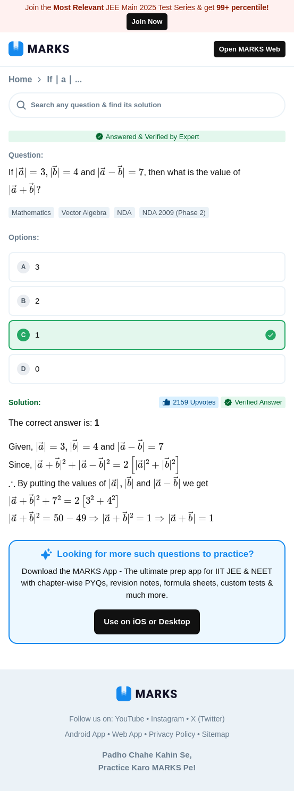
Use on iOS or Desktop (147, 621)
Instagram (167, 719)
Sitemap (215, 734)
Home (20, 79)
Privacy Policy (172, 734)
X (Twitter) (208, 719)
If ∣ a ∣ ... (121, 79)
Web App (127, 734)
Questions (67, 79)
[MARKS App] (39, 48)
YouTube (129, 719)
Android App (85, 734)
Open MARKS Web (249, 49)
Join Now (147, 21)
